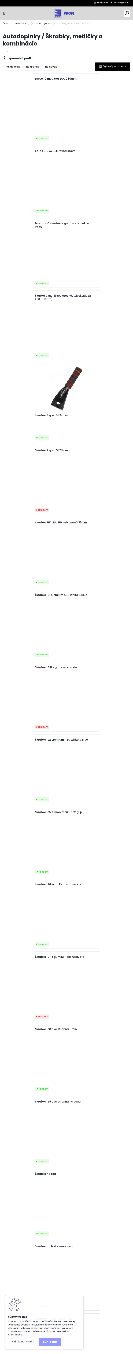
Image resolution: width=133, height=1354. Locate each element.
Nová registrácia (122, 2)
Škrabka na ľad (80, 595)
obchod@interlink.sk (91, 1327)
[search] (127, 13)
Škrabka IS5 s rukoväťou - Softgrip (29, 450)
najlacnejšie (13, 66)
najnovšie (51, 66)
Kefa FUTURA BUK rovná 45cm (90, 79)
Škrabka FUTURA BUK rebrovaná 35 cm (32, 305)
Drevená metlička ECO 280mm (27, 79)
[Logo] (66, 13)
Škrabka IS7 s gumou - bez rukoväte (31, 522)
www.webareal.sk (80, 1350)
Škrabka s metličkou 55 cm (24, 822)
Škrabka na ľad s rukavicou (25, 667)
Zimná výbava (43, 23)
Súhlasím (50, 1342)
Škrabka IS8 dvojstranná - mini (91, 522)
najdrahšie (32, 66)
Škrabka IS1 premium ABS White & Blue (96, 305)
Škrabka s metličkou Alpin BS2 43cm (31, 1023)
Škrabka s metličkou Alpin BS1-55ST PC (96, 903)
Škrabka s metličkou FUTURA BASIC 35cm (98, 1130)
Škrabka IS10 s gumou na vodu (27, 378)
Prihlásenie (102, 2)
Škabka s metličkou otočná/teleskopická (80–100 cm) (98, 152)
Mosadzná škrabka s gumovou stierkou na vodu (33, 152)
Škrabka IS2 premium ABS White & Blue (96, 378)
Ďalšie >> (72, 1206)
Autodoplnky (22, 23)
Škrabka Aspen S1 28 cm (86, 223)
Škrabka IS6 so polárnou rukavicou (94, 450)
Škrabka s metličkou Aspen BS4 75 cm (32, 1130)
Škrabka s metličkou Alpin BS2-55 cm (95, 976)
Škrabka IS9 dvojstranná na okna (29, 595)
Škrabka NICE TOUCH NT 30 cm (91, 739)
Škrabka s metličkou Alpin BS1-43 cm (31, 903)
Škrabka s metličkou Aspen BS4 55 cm (32, 1058)
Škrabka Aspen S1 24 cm (22, 270)
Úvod (6, 23)
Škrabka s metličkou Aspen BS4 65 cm (96, 1058)
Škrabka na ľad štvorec (22, 787)
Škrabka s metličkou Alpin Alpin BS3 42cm (94, 870)
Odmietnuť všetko (23, 1341)
